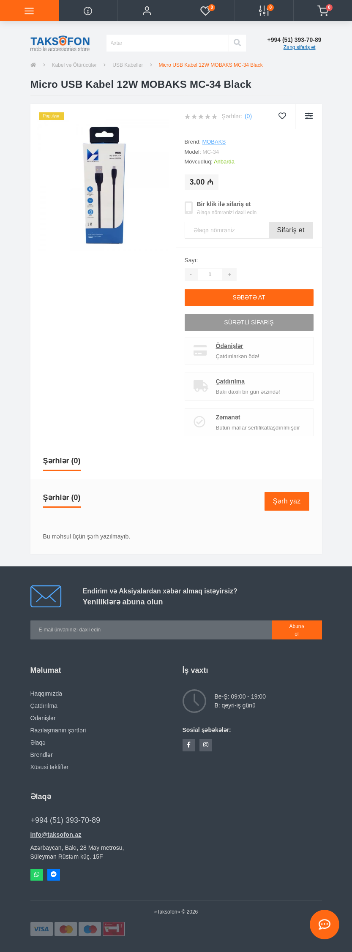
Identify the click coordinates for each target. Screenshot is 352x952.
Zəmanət (228, 417)
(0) (248, 116)
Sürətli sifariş (248, 322)
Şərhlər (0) (62, 461)
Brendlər (41, 754)
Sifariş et (291, 230)
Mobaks (214, 142)
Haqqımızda (46, 693)
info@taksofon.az (56, 834)
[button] (146, 10)
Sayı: (191, 260)
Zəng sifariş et (300, 47)
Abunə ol (296, 630)
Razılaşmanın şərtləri (58, 730)
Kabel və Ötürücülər (74, 65)
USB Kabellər (127, 65)
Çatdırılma (230, 381)
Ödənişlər (229, 346)
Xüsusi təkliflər (49, 767)
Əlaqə (38, 742)
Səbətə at (248, 297)
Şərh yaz (287, 501)
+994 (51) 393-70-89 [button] (66, 820)
